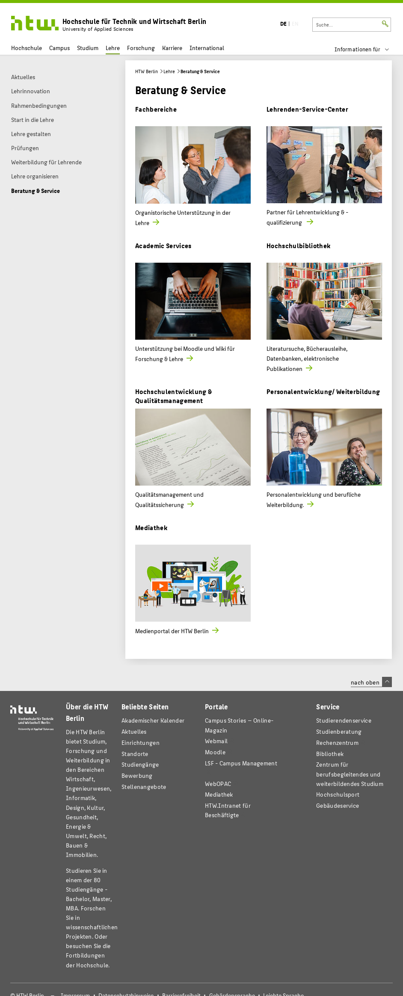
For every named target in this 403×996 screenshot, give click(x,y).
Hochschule (26, 47)
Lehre (113, 47)
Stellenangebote (143, 786)
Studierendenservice (343, 720)
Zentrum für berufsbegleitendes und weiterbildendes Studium (349, 774)
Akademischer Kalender (152, 720)
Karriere (172, 47)
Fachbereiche (156, 109)
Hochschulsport (337, 794)
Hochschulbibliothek (298, 245)
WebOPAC (218, 783)
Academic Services (163, 245)
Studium (87, 47)
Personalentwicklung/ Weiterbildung (323, 391)
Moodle (215, 751)
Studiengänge (140, 764)
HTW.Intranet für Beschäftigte (228, 810)
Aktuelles (134, 731)
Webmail (216, 740)
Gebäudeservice (337, 805)
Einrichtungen (140, 742)
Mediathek (151, 527)
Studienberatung (339, 731)
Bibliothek (330, 753)
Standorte (134, 753)
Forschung (141, 47)
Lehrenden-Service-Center (307, 109)
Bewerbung (137, 775)
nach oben (371, 682)
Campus (59, 47)
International (207, 47)
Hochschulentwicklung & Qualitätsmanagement (173, 396)
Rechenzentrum (337, 742)
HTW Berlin (146, 71)
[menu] (367, 49)
